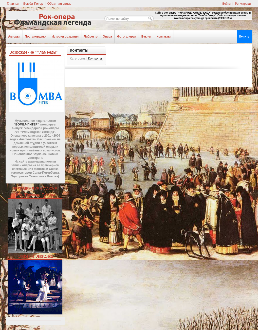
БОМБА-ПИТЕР (26, 124)
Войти (226, 3)
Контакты (164, 36)
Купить (244, 36)
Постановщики (36, 36)
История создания (65, 36)
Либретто (91, 36)
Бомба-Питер (33, 3)
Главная (13, 3)
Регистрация (243, 3)
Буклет (146, 36)
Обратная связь (59, 3)
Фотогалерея (126, 36)
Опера (107, 36)
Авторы (14, 36)
